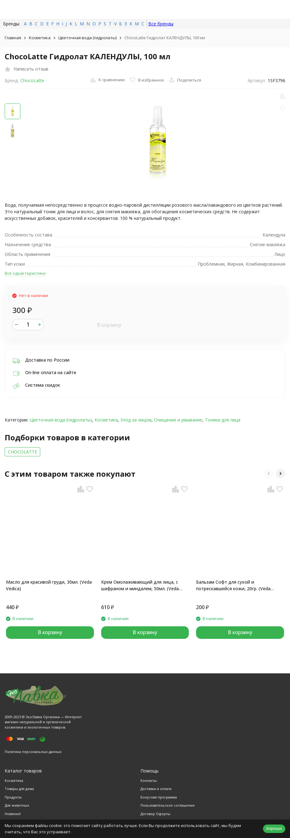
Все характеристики (25, 273)
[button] (268, 473)
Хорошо (274, 828)
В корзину (109, 324)
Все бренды (160, 24)
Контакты (148, 780)
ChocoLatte (32, 80)
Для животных (17, 805)
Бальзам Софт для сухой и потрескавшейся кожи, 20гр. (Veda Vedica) (233, 585)
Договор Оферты (155, 813)
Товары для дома (19, 788)
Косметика (40, 37)
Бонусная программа (158, 797)
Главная (13, 37)
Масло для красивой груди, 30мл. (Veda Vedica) (49, 585)
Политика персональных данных (33, 751)
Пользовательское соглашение (167, 805)
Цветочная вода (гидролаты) (87, 37)
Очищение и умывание (178, 420)
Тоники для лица (222, 420)
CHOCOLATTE (22, 452)
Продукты (13, 797)
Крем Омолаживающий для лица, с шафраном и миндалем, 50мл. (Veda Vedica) (140, 585)
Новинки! (13, 813)
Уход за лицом (135, 420)
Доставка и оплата (156, 788)
